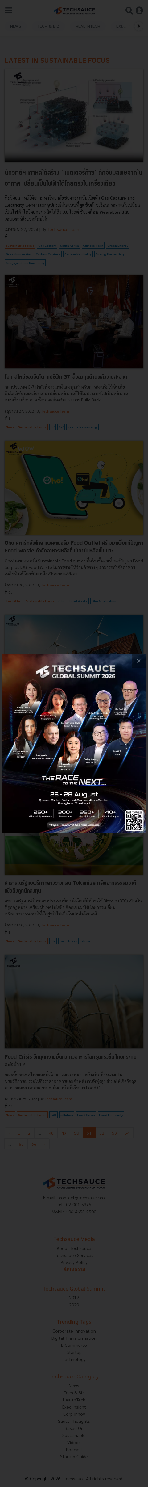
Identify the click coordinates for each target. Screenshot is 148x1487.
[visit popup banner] (74, 743)
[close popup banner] (139, 661)
